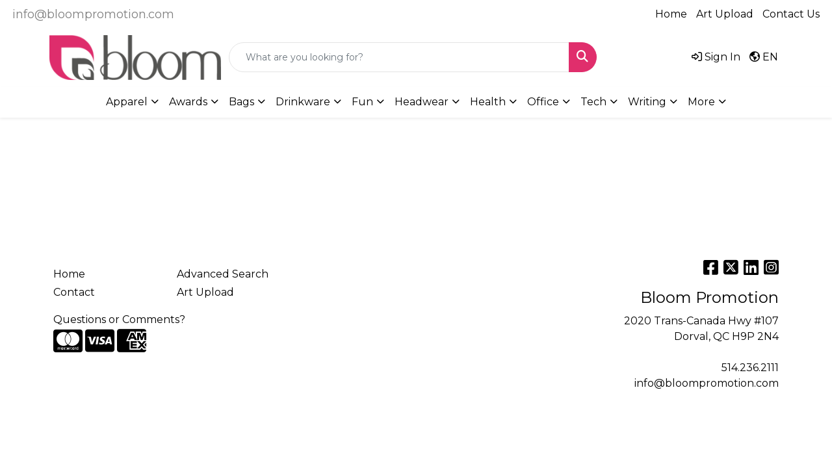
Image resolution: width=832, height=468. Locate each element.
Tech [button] (593, 102)
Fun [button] (362, 102)
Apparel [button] (127, 102)
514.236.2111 (750, 367)
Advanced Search (222, 274)
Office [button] (543, 102)
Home (671, 14)
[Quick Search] (399, 57)
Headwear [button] (421, 102)
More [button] (701, 102)
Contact (74, 292)
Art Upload (724, 14)
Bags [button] (241, 102)
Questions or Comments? (119, 319)
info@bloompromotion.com (93, 14)
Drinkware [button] (303, 102)
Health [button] (488, 102)
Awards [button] (188, 102)
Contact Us (791, 14)
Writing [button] (647, 102)
